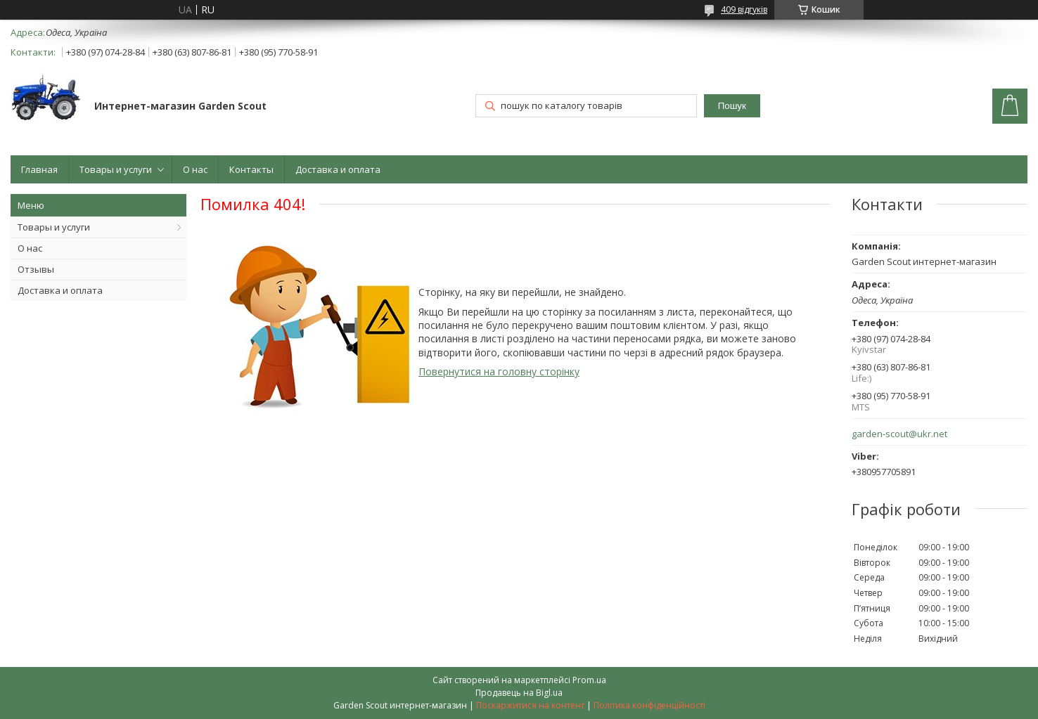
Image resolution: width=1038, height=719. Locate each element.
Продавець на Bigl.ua (519, 693)
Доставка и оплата (337, 169)
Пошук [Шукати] (732, 106)
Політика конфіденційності (649, 705)
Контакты (251, 169)
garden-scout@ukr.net (899, 434)
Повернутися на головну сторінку (498, 371)
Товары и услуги (115, 169)
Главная (39, 169)
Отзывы (36, 269)
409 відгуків (744, 9)
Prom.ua (589, 680)
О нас (195, 169)
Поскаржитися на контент (530, 705)
